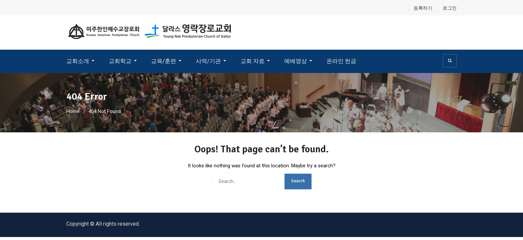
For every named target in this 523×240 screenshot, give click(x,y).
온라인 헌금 (341, 61)
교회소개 (77, 61)
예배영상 (295, 61)
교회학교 (120, 61)
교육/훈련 (163, 61)
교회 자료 (252, 61)
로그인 (450, 8)
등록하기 (423, 8)
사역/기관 (208, 61)
